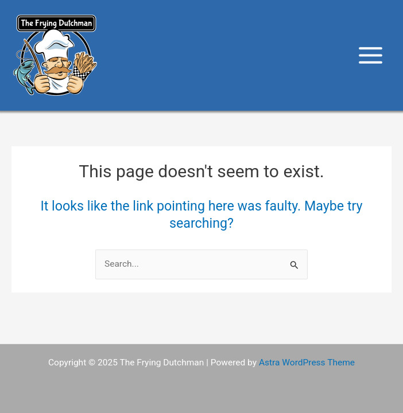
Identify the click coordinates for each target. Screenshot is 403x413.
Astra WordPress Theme (307, 362)
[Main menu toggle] (371, 55)
